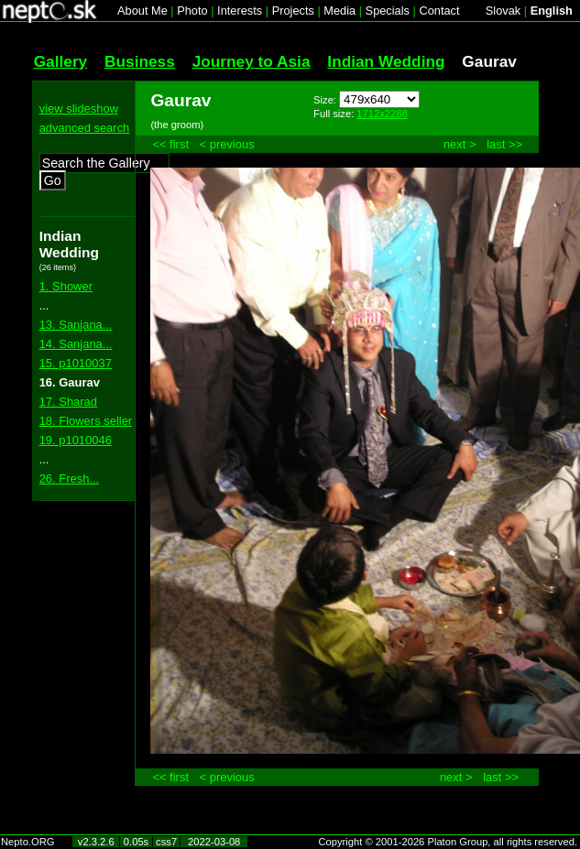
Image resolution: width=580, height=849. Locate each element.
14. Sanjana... (76, 344)
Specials (388, 10)
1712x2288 (381, 113)
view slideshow (78, 108)
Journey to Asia (251, 61)
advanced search (84, 128)
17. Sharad (68, 401)
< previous (227, 144)
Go (52, 180)
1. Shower (66, 286)
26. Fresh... (69, 478)
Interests (239, 10)
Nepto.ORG (27, 841)
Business (139, 61)
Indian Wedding (385, 61)
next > (459, 144)
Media (339, 10)
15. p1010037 (75, 363)
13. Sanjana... (76, 325)
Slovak (503, 10)
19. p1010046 (75, 440)
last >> (504, 144)
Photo (192, 10)
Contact (439, 10)
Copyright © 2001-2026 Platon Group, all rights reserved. (448, 841)
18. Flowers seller (86, 421)
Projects (293, 10)
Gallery (61, 61)
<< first (170, 144)
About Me (142, 10)
